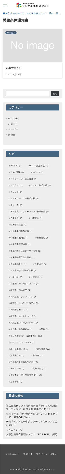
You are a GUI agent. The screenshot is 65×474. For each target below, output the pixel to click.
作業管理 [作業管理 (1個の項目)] (36, 218)
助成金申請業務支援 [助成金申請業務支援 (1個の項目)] (21, 231)
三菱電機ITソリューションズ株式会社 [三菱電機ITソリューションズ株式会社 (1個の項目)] (29, 211)
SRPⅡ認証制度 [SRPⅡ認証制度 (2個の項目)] (39, 166)
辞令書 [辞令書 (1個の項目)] (37, 355)
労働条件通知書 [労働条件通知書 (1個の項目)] (19, 238)
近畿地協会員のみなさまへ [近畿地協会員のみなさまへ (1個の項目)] (24, 362)
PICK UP (13, 118)
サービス (13, 129)
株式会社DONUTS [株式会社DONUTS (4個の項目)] (20, 290)
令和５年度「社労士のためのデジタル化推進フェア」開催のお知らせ (32, 415)
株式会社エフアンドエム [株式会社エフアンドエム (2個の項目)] (23, 297)
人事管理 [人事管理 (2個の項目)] (16, 218)
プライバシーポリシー (47, 454)
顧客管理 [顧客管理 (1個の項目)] (16, 381)
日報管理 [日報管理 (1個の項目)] (36, 277)
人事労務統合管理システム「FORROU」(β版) (31, 434)
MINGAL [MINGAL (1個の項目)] (16, 166)
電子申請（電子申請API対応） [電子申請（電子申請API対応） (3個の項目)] (26, 375)
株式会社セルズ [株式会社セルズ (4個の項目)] (19, 309)
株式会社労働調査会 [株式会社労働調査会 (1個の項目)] (21, 329)
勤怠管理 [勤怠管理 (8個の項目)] (43, 238)
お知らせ (13, 124)
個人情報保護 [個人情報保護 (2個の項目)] (18, 225)
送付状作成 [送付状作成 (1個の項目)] (17, 368)
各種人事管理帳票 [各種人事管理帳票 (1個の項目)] (20, 244)
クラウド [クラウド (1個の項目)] (16, 185)
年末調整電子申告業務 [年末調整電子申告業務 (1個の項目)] (22, 257)
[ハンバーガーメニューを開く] (5, 5)
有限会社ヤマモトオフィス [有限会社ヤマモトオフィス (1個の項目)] (24, 283)
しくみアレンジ (14, 429)
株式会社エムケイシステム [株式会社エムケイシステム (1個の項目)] (24, 303)
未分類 (12, 134)
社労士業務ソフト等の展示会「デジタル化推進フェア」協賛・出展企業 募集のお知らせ (32, 407)
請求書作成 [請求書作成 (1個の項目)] (17, 355)
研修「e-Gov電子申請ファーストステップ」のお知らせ (31, 423)
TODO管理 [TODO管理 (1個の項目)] (17, 172)
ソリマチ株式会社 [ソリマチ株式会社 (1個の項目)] (41, 185)
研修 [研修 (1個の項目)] (44, 329)
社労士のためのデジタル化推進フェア (36, 469)
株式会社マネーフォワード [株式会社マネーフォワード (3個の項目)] (24, 323)
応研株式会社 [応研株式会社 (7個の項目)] (18, 264)
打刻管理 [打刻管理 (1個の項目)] (40, 264)
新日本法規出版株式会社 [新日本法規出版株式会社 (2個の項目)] (23, 270)
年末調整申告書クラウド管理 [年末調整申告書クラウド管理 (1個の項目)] (25, 251)
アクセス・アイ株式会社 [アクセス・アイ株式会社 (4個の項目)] (23, 179)
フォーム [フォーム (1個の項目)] (16, 205)
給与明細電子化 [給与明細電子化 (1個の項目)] (19, 349)
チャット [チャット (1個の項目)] (16, 192)
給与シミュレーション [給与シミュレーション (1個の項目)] (22, 342)
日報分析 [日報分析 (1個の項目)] (16, 277)
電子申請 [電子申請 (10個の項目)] (39, 368)
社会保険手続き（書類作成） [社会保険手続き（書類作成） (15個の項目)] (26, 336)
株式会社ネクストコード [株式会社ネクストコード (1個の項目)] (23, 316)
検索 (55, 94)
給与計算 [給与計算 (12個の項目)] (43, 349)
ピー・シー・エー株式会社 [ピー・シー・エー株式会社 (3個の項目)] (24, 198)
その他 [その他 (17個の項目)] (37, 172)
